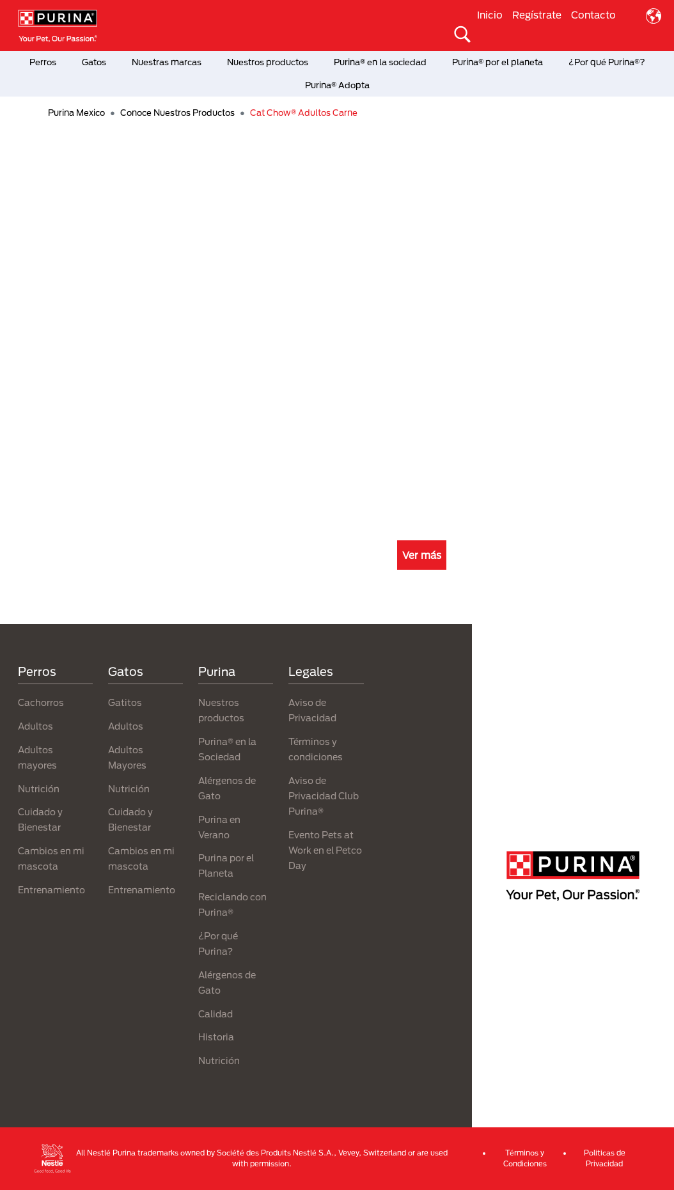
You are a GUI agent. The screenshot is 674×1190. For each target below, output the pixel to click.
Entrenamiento (51, 889)
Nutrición (38, 788)
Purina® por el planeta (497, 62)
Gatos (94, 62)
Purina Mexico (76, 112)
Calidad (215, 1013)
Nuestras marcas (166, 62)
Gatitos (125, 702)
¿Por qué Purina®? (606, 62)
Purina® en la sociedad (380, 62)
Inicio (490, 14)
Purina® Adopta (337, 85)
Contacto (593, 14)
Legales (310, 671)
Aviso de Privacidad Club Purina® (323, 796)
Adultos (35, 726)
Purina (216, 671)
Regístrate (536, 14)
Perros (42, 62)
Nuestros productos (267, 62)
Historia (216, 1036)
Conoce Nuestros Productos (177, 112)
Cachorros (41, 702)
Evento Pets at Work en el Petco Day (325, 850)
